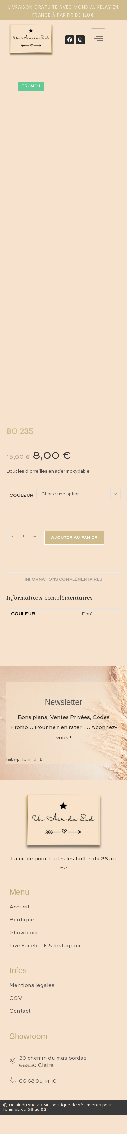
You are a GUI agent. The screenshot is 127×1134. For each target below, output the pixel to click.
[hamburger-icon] (98, 39)
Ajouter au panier (74, 538)
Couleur (21, 495)
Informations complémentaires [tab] (63, 579)
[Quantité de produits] (23, 536)
